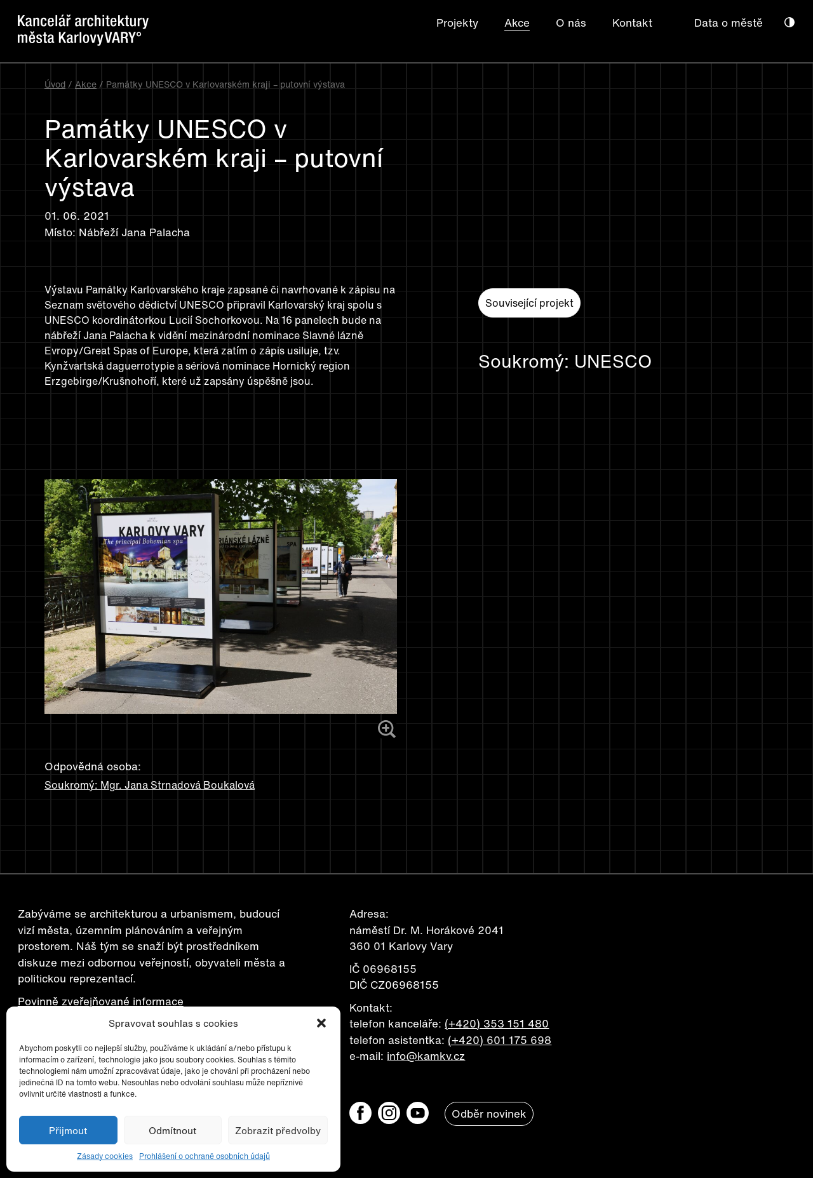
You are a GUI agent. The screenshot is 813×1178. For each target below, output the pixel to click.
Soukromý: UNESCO (565, 361)
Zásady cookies (105, 1156)
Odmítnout (172, 1130)
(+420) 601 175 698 (499, 1040)
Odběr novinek (489, 1113)
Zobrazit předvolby (278, 1130)
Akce (517, 22)
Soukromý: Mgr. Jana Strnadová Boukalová (149, 785)
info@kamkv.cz (426, 1056)
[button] (321, 1023)
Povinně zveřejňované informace (101, 1001)
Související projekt (529, 303)
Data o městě (728, 22)
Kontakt (632, 22)
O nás (571, 22)
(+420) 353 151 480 (497, 1023)
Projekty (457, 22)
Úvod (54, 84)
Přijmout (68, 1130)
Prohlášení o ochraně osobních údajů (204, 1156)
